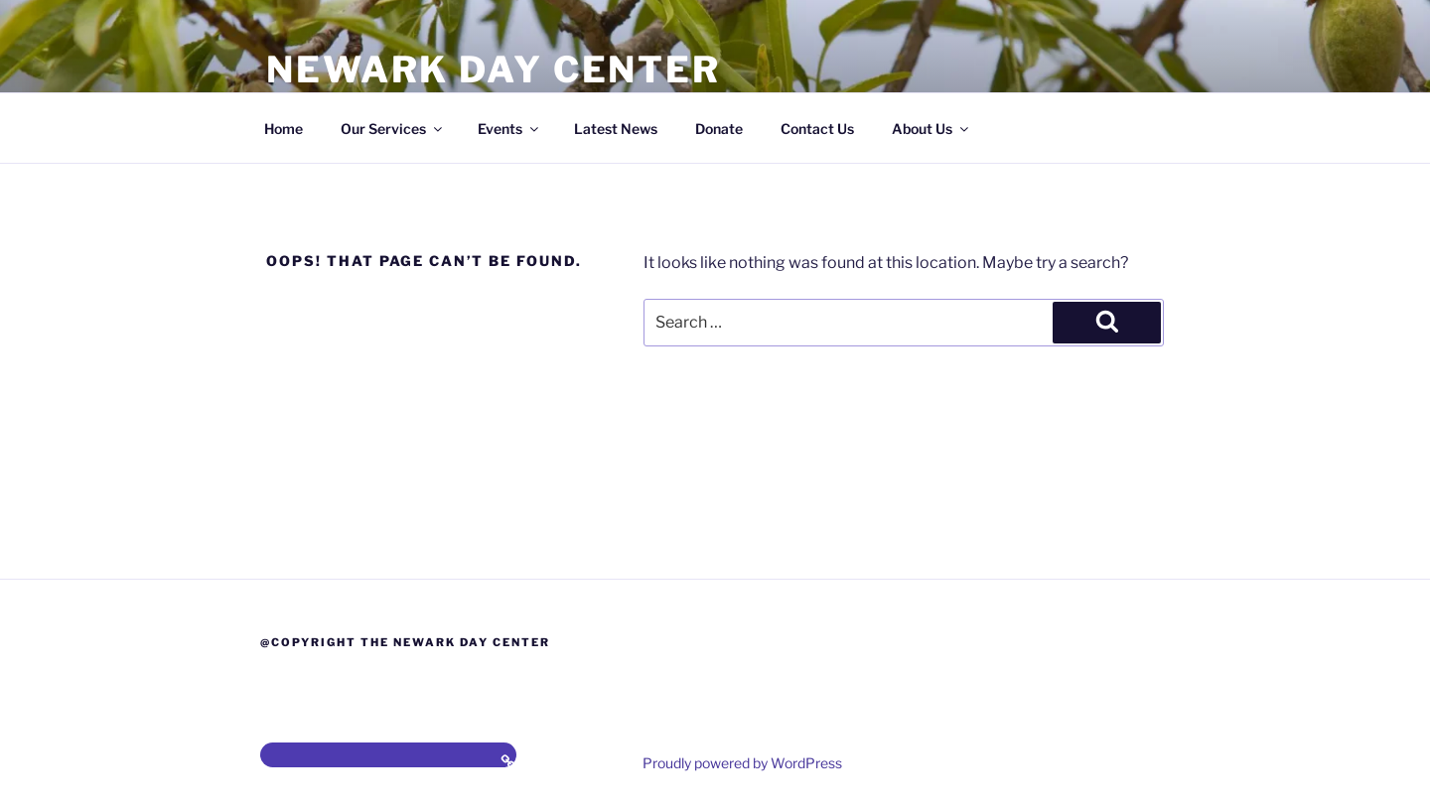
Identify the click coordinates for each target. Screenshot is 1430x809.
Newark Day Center (493, 69)
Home (283, 128)
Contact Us (817, 128)
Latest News (615, 128)
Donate (719, 128)
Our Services (393, 128)
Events (509, 128)
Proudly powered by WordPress (742, 762)
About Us (931, 128)
